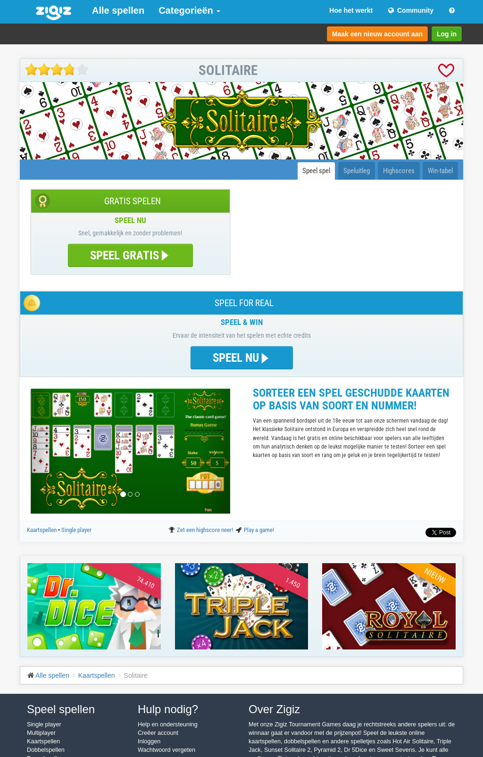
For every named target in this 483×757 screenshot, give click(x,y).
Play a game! (259, 529)
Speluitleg (356, 170)
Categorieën (189, 10)
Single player (76, 529)
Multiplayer (41, 733)
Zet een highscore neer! (205, 529)
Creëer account (158, 733)
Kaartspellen (42, 529)
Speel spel (316, 170)
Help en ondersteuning (168, 724)
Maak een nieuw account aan (377, 34)
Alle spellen (118, 10)
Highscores (399, 170)
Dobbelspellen (46, 750)
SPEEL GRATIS (130, 255)
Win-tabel (440, 170)
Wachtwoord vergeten (166, 750)
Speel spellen (61, 709)
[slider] (57, 69)
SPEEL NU (242, 358)
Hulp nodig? (168, 709)
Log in (447, 34)
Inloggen (149, 741)
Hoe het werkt (351, 10)
